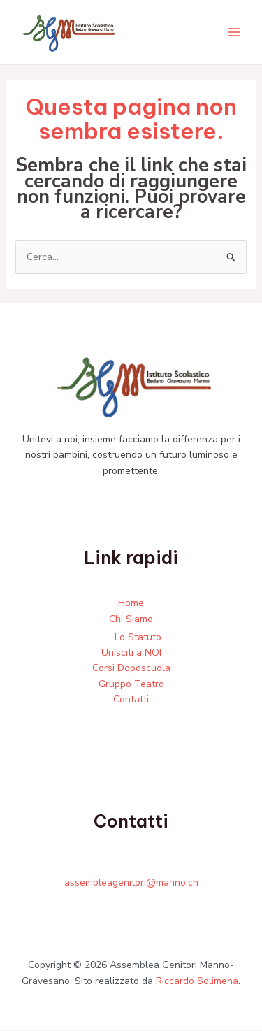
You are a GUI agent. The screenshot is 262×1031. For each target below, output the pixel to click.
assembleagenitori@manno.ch (131, 882)
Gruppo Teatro (131, 684)
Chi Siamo (131, 619)
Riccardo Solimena (197, 981)
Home (131, 603)
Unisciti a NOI (131, 652)
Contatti (131, 699)
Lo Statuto (138, 637)
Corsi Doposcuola (131, 668)
